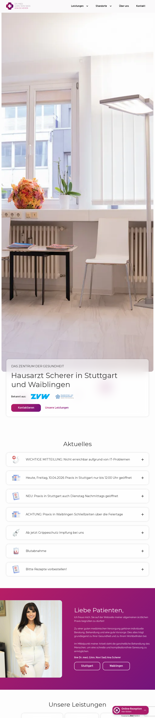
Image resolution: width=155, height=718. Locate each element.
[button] (80, 6)
